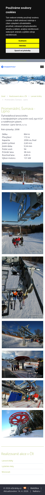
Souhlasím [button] (22, 41)
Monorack (6, 472)
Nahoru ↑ (37, 491)
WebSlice (34, 488)
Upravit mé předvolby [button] (22, 51)
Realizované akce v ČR (18, 96)
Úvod (3, 96)
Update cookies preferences (13, 60)
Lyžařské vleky (8, 466)
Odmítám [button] (22, 46)
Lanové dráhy (36, 96)
